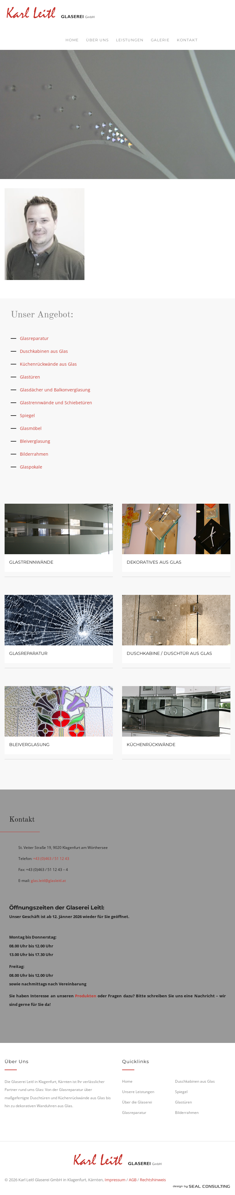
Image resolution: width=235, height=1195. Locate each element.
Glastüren (30, 377)
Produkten (85, 996)
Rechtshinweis (153, 1179)
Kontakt (187, 40)
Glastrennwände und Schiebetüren (56, 402)
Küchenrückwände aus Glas (48, 364)
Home (72, 40)
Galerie (160, 40)
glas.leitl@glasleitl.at (48, 880)
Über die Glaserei (137, 1102)
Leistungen (130, 40)
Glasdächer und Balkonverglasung (55, 390)
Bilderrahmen (34, 454)
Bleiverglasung (35, 441)
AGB (132, 1179)
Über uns (97, 40)
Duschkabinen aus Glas (44, 351)
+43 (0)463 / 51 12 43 (51, 858)
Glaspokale (31, 467)
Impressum (115, 1179)
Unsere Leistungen (138, 1091)
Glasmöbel (31, 428)
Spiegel (27, 415)
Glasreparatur (34, 338)
